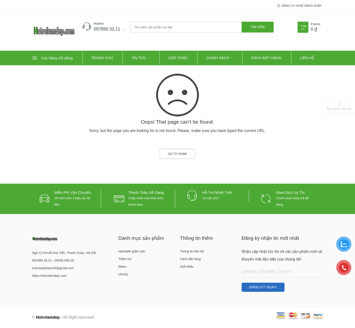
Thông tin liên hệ (192, 251)
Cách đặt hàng (266, 58)
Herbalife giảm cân (131, 251)
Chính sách (217, 58)
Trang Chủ (102, 58)
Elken (122, 266)
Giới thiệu (178, 58)
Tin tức (138, 58)
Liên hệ (307, 58)
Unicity (123, 274)
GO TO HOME (177, 154)
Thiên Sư (125, 259)
